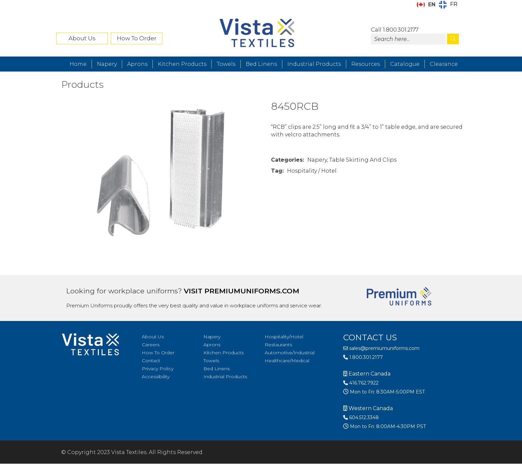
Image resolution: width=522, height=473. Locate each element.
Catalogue (404, 64)
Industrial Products (314, 64)
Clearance (444, 64)
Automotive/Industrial (290, 353)
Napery (107, 64)
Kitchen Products (182, 64)
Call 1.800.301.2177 (394, 29)
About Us (82, 38)
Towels (226, 64)
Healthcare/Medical (287, 361)
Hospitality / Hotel (312, 171)
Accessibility (155, 377)
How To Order (136, 38)
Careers (150, 345)
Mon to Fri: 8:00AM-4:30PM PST (387, 426)
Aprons (137, 64)
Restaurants (278, 345)
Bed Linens (261, 64)
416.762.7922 (361, 383)
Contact (151, 361)
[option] (448, 5)
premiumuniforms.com (251, 291)
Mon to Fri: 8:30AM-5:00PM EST (387, 392)
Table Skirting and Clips (362, 160)
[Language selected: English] (439, 4)
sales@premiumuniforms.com (381, 348)
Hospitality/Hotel (284, 337)
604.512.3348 (361, 417)
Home (78, 64)
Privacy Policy (157, 369)
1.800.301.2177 (363, 357)
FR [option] (453, 4)
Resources (365, 64)
